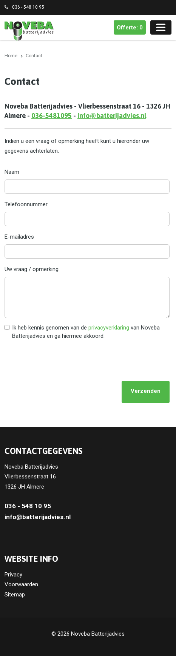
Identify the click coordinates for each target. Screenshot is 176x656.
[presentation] (62, 360)
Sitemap (15, 594)
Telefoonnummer (26, 204)
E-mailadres (19, 236)
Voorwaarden (21, 584)
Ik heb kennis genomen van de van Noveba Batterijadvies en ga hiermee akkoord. (86, 331)
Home (11, 55)
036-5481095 (51, 116)
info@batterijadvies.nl (111, 116)
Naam (12, 172)
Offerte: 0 (130, 27)
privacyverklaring (108, 327)
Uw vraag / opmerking (32, 269)
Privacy (13, 574)
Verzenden (146, 391)
